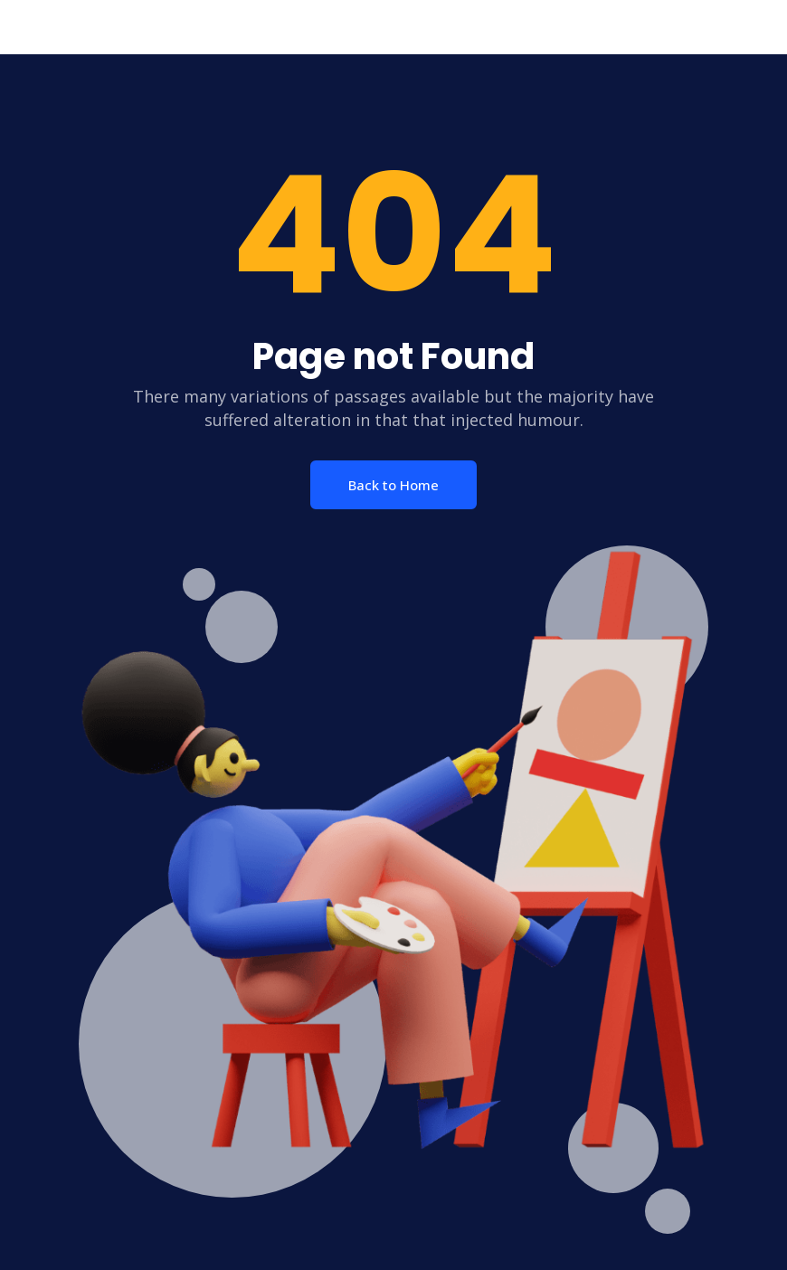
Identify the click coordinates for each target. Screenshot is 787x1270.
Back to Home (393, 485)
